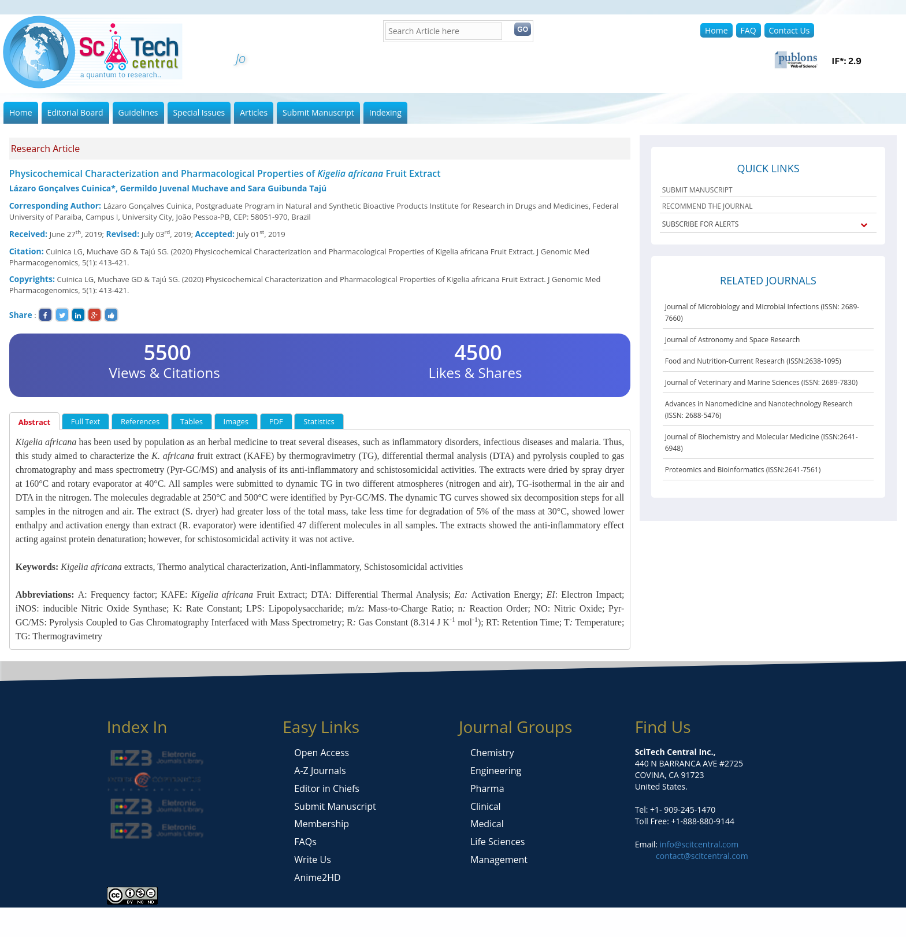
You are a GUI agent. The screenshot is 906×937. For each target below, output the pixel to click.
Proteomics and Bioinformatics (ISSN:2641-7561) (743, 470)
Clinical (485, 806)
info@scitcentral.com (698, 844)
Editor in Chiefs (326, 788)
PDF (276, 421)
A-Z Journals (320, 770)
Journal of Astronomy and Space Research (732, 340)
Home (716, 30)
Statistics (318, 421)
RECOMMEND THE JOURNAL (707, 206)
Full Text (86, 421)
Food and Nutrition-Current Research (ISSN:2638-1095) (753, 361)
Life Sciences (497, 841)
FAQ (748, 30)
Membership (321, 823)
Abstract (34, 422)
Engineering (495, 770)
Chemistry (492, 752)
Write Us (312, 859)
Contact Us (789, 30)
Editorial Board (75, 112)
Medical (487, 823)
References (140, 421)
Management (499, 859)
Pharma (487, 788)
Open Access (321, 752)
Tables (191, 421)
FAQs (305, 841)
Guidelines (138, 112)
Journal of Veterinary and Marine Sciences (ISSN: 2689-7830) (761, 382)
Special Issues (199, 112)
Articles (254, 112)
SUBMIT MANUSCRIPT (697, 190)
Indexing (385, 112)
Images (236, 421)
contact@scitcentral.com (702, 855)
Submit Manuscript (318, 112)
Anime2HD (317, 877)
